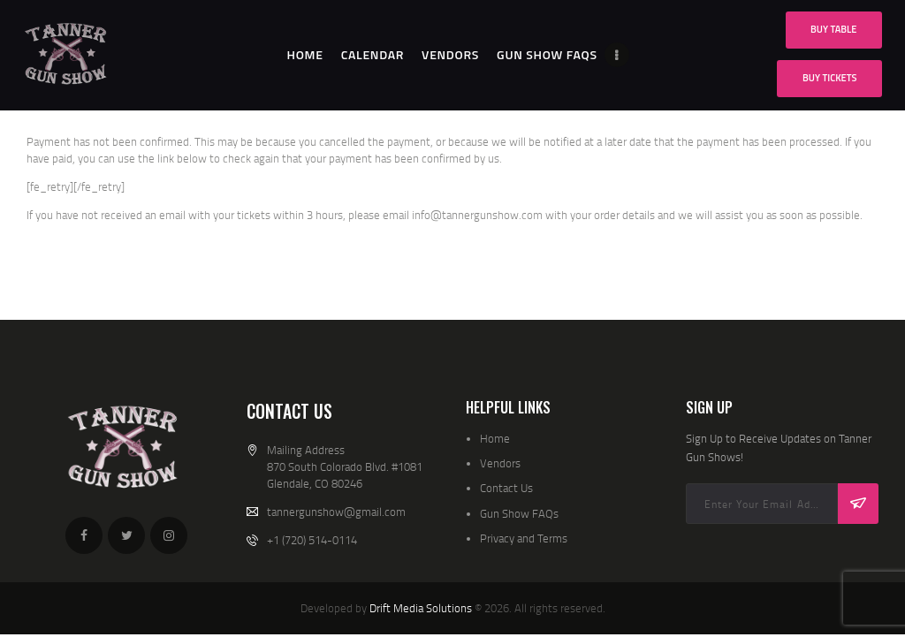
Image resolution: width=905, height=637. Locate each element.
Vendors (500, 463)
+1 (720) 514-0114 (312, 540)
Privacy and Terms (523, 538)
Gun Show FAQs (519, 513)
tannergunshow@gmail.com (336, 511)
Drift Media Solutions (420, 608)
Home (495, 438)
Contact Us (506, 488)
